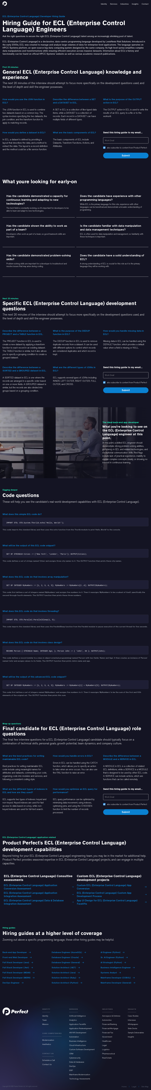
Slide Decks (132, 1028)
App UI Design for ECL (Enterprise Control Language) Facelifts (112, 902)
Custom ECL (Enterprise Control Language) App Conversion (112, 887)
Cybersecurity (74, 1058)
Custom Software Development (82, 1049)
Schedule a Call (48, 1060)
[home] (5, 3)
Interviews (132, 1020)
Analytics (73, 1020)
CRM (71, 1053)
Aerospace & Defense (111, 1016)
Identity (45, 1016)
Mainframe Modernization (79, 1074)
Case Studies (133, 1016)
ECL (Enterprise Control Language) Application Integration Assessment (39, 894)
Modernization (48, 1040)
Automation (74, 1037)
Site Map (144, 1086)
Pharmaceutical (108, 1053)
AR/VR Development (77, 1032)
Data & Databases (76, 1062)
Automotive (107, 1020)
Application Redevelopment (80, 1028)
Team (44, 1020)
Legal (104, 1045)
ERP (71, 1070)
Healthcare (106, 1041)
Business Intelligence (77, 1041)
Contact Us (47, 1064)
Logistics (105, 1049)
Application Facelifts (77, 1024)
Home (124, 1086)
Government (107, 1037)
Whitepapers (133, 1024)
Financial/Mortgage (110, 1028)
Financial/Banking (109, 1024)
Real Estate (107, 1058)
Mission (45, 1024)
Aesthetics (46, 1044)
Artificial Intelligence (77, 1016)
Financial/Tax (107, 1032)
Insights (131, 1037)
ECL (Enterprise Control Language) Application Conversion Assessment (39, 887)
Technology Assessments (79, 1079)
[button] (104, 3)
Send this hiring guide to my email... (123, 132)
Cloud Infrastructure (77, 1045)
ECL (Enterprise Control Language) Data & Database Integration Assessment (39, 902)
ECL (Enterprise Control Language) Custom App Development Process (112, 894)
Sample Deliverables (136, 1032)
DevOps (72, 1066)
